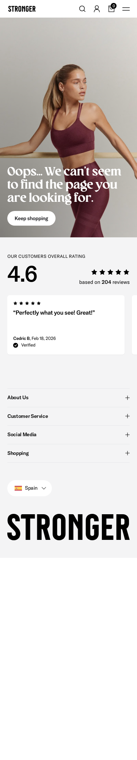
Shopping (68, 453)
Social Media (68, 434)
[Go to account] (96, 8)
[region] (72, 327)
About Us (68, 397)
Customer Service (68, 416)
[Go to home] (22, 9)
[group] (66, 327)
